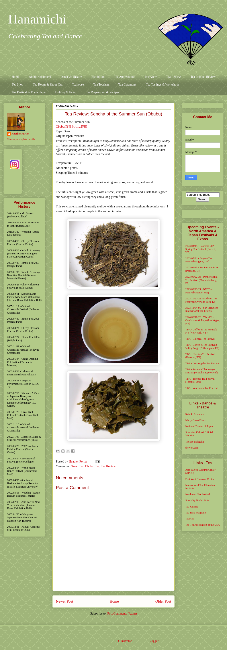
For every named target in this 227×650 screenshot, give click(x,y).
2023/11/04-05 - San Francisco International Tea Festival (201, 309)
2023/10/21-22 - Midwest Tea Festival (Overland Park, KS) (201, 300)
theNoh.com (191, 447)
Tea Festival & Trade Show (29, 92)
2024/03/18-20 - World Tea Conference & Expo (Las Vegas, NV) (202, 320)
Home (15, 76)
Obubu (89, 466)
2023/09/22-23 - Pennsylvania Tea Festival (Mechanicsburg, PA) (201, 280)
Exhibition (97, 76)
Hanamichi (37, 19)
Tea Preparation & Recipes (102, 92)
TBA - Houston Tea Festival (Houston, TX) (200, 356)
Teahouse (78, 84)
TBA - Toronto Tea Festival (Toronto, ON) (200, 380)
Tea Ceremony (127, 84)
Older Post (163, 601)
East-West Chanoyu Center (199, 479)
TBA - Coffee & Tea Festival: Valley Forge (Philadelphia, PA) (202, 346)
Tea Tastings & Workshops (162, 84)
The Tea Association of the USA (202, 524)
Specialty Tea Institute (197, 500)
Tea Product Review (202, 76)
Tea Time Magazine (195, 512)
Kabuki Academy (194, 414)
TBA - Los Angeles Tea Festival (202, 363)
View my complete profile (21, 139)
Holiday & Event (65, 92)
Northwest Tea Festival (197, 494)
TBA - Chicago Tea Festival (200, 338)
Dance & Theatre (71, 76)
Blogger (153, 641)
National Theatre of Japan (199, 426)
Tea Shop (17, 84)
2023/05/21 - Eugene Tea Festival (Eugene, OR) (198, 260)
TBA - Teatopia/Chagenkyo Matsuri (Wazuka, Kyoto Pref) (201, 371)
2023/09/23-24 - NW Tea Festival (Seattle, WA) (198, 291)
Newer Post (64, 601)
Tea (97, 466)
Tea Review (173, 76)
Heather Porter (78, 461)
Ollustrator (124, 641)
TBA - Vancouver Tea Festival (201, 388)
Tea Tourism (101, 84)
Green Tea (77, 466)
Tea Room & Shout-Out (48, 84)
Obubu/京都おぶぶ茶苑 (71, 126)
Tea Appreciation (124, 76)
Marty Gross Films (195, 420)
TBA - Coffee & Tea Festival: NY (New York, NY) (201, 331)
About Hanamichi (40, 76)
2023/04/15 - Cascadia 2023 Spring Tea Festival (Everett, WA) (200, 249)
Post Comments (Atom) (122, 613)
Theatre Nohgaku (194, 441)
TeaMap (189, 518)
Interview (151, 76)
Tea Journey (191, 506)
